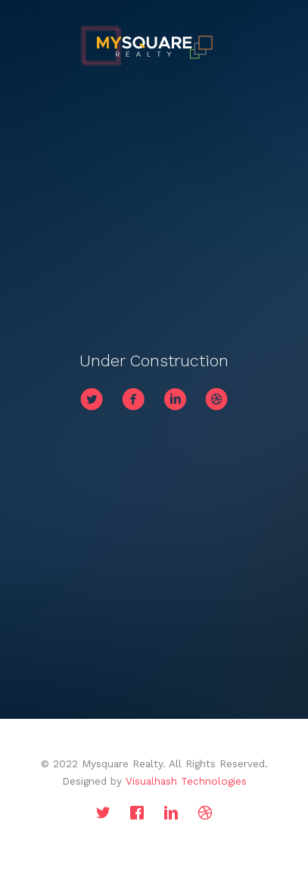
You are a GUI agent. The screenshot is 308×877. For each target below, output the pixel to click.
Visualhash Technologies (186, 781)
